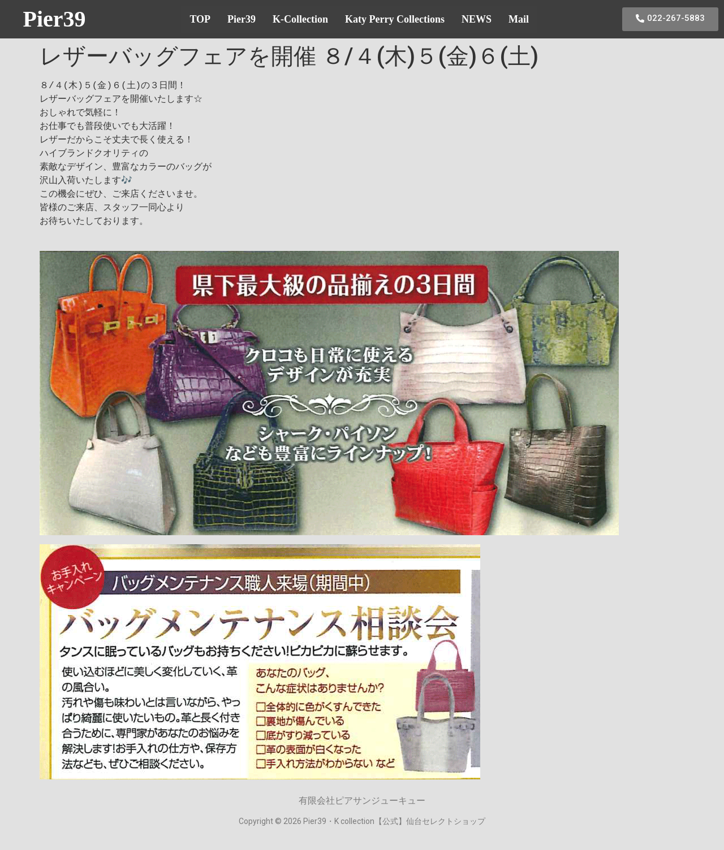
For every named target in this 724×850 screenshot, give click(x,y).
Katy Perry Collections (395, 19)
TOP (199, 19)
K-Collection (300, 19)
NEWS (477, 19)
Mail (518, 19)
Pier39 (54, 19)
